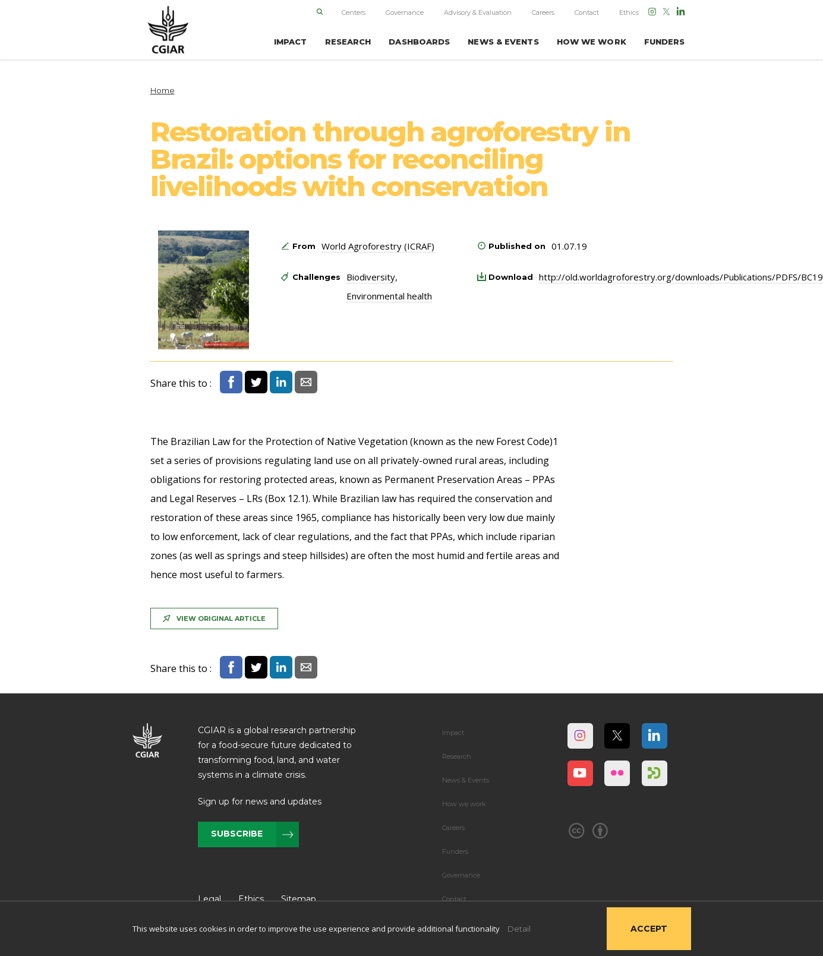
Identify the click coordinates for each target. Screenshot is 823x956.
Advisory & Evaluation (478, 12)
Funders (455, 851)
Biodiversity (370, 277)
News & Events (465, 780)
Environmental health (389, 296)
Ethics (629, 12)
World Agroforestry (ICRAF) (377, 246)
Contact (587, 12)
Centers (353, 12)
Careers (543, 12)
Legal (209, 899)
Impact (453, 732)
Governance (405, 12)
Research (456, 756)
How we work (464, 804)
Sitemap (298, 899)
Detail (519, 928)
